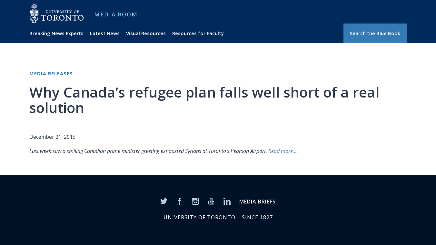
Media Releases (51, 73)
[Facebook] (179, 200)
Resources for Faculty (198, 33)
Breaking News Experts (56, 33)
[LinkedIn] (227, 200)
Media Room (116, 14)
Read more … (282, 151)
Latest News (105, 33)
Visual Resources (146, 33)
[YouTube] (211, 200)
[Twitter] (164, 200)
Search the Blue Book (375, 33)
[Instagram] (195, 200)
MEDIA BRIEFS (257, 201)
